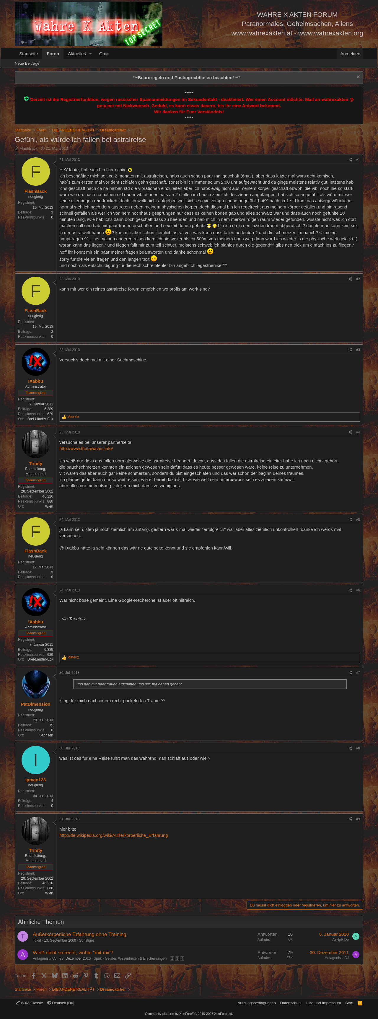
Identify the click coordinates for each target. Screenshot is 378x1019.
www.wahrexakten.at (262, 33)
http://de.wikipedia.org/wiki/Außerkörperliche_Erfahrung (113, 835)
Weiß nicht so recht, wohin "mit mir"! (73, 953)
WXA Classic (29, 1003)
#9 (358, 819)
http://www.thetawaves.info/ (86, 448)
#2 (358, 279)
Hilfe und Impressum (323, 1003)
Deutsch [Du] (60, 1003)
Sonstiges (87, 940)
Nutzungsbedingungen (256, 1003)
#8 (358, 748)
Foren (53, 53)
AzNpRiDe (340, 940)
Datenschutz (291, 1003)
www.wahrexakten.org (330, 33)
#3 (358, 350)
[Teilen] (350, 159)
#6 (358, 590)
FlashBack (29, 148)
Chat (104, 53)
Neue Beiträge (27, 63)
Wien (49, 506)
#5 (358, 520)
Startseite (28, 53)
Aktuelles (77, 53)
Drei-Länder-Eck (40, 419)
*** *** (186, 77)
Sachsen (46, 735)
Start (349, 1003)
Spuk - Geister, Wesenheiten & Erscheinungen (130, 958)
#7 (358, 673)
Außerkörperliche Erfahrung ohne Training (79, 934)
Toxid (37, 940)
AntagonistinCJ (45, 958)
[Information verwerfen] (357, 77)
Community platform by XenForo (189, 1013)
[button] (91, 53)
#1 (358, 160)
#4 (358, 432)
